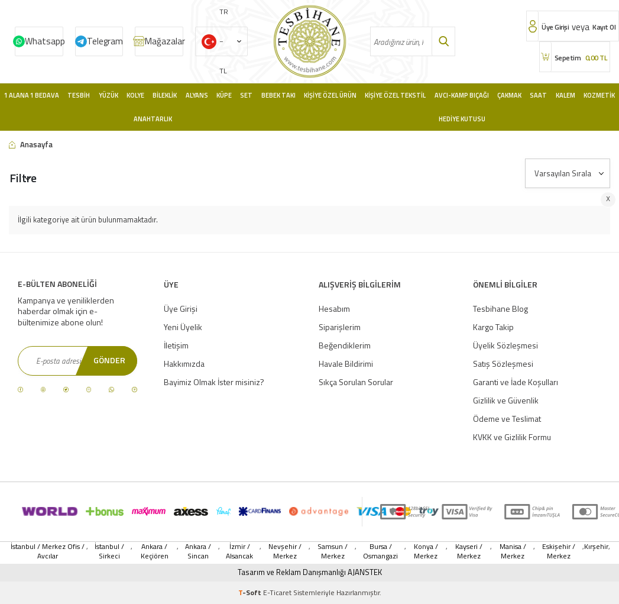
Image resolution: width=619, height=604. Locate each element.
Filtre (23, 178)
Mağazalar (164, 41)
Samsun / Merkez (332, 551)
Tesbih (78, 95)
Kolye (135, 95)
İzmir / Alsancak (239, 551)
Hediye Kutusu (462, 119)
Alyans (197, 95)
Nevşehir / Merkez (285, 551)
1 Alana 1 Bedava (31, 95)
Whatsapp (44, 41)
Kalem (565, 95)
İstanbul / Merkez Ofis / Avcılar (48, 551)
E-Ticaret (277, 592)
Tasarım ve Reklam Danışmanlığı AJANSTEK (310, 572)
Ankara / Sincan (198, 551)
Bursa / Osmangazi (380, 551)
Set (246, 95)
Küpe (224, 95)
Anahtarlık (153, 119)
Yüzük (108, 95)
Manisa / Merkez (513, 551)
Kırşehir (596, 547)
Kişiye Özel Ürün (330, 95)
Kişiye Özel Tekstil (395, 95)
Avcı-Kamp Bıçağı (462, 95)
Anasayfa (31, 145)
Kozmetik (599, 95)
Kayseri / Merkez (468, 551)
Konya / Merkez (426, 551)
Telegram (105, 41)
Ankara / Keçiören (154, 551)
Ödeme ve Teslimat (507, 418)
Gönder (109, 360)
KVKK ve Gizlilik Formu (512, 437)
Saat (538, 95)
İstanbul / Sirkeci (109, 551)
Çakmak (509, 95)
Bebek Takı (278, 95)
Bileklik (165, 95)
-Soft (250, 592)
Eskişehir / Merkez (558, 551)
